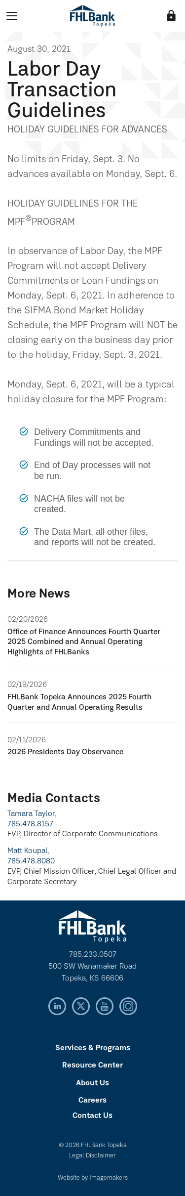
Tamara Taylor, (32, 814)
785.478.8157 (30, 824)
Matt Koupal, (28, 851)
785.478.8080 (31, 861)
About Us (92, 1083)
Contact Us (92, 1116)
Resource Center (92, 1065)
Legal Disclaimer (92, 1156)
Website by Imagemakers (93, 1178)
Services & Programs (92, 1048)
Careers (92, 1101)
